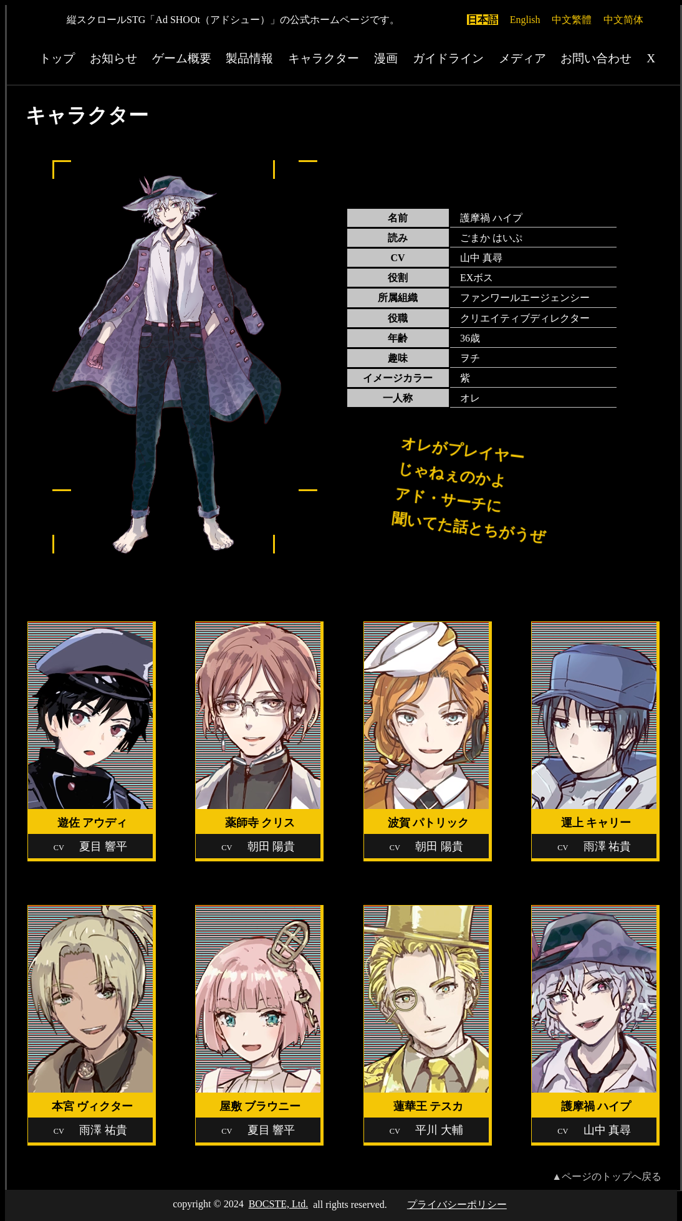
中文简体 (623, 19)
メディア (522, 58)
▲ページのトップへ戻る (606, 1176)
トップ (57, 58)
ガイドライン (448, 58)
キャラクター (323, 58)
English (525, 19)
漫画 (386, 58)
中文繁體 (572, 19)
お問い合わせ (596, 58)
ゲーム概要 (181, 58)
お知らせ (113, 58)
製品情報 (249, 58)
